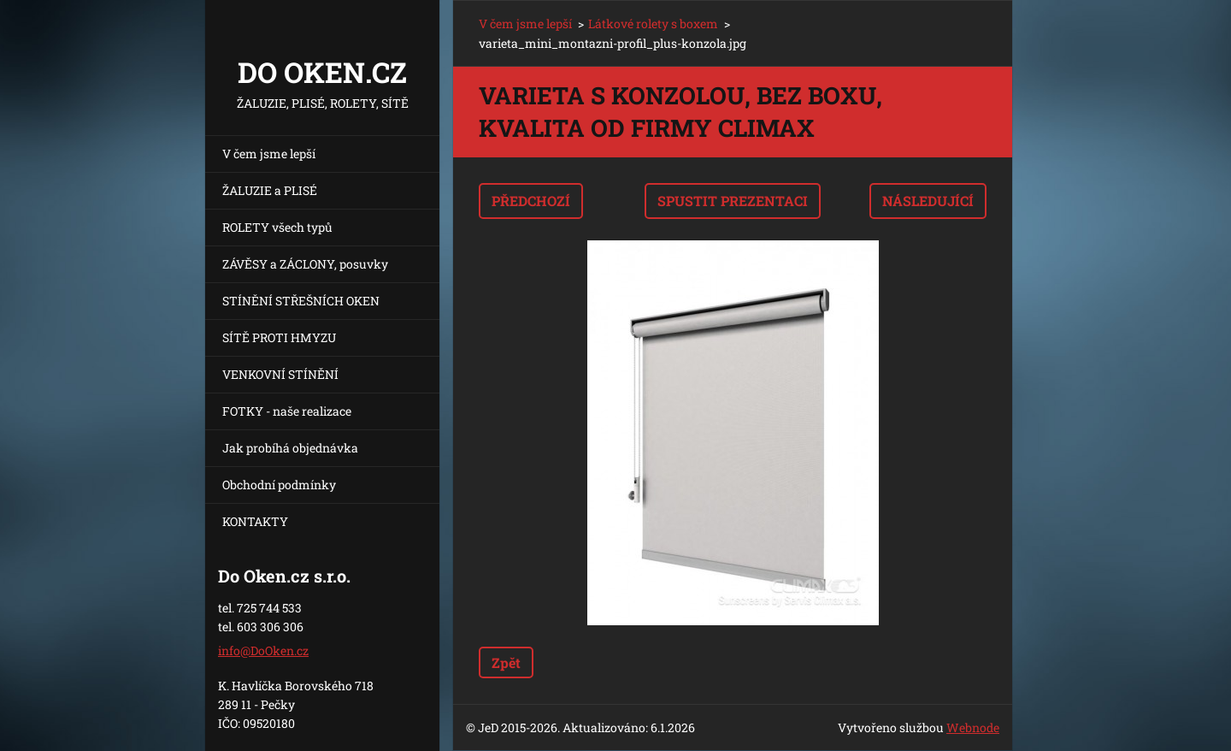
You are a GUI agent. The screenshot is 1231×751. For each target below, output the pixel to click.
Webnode (972, 727)
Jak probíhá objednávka (290, 448)
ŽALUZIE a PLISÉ (269, 190)
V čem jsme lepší (268, 153)
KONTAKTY (255, 521)
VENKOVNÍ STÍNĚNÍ (280, 374)
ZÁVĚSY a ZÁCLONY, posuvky (305, 264)
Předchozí (531, 201)
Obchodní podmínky (279, 484)
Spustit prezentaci (732, 201)
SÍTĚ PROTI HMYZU (279, 337)
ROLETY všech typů (277, 227)
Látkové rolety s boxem (653, 23)
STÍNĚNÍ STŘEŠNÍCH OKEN (301, 301)
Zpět (506, 662)
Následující (928, 201)
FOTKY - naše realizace (286, 411)
